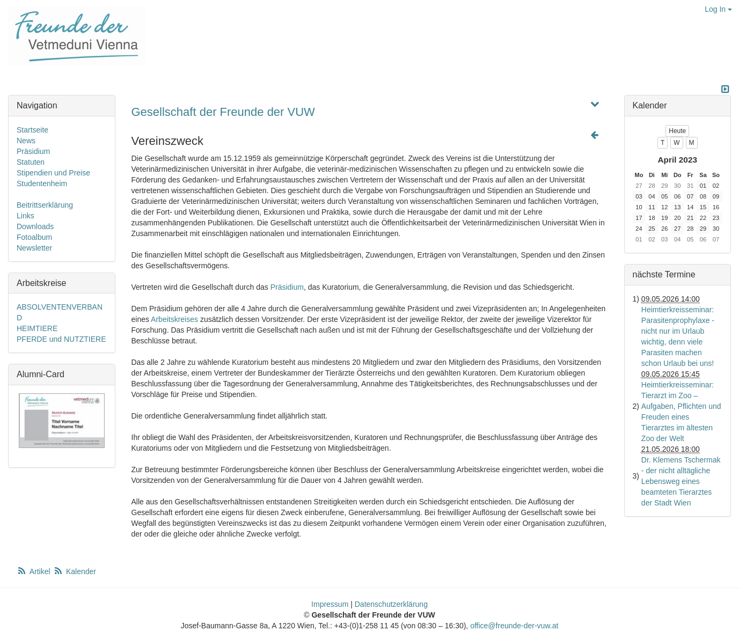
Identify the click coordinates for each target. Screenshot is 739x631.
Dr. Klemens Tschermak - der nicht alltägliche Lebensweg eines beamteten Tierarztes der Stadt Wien (681, 481)
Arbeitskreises (174, 319)
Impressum (329, 604)
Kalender (75, 571)
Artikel (34, 571)
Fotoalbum (34, 237)
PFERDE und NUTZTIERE (61, 339)
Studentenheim (42, 183)
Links (25, 215)
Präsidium (287, 287)
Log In (718, 9)
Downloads (35, 226)
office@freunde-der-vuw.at (514, 625)
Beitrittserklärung (45, 205)
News (26, 140)
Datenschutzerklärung (391, 604)
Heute (677, 131)
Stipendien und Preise (53, 172)
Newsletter (34, 248)
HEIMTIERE (37, 328)
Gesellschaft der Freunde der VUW (223, 112)
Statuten (31, 162)
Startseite (32, 130)
